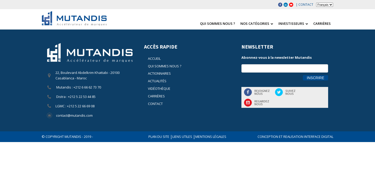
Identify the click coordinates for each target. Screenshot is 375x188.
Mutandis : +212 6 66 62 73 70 (78, 87)
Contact (155, 103)
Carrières (322, 23)
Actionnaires (159, 73)
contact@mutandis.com (74, 115)
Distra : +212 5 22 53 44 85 (75, 96)
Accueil (154, 58)
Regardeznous (261, 102)
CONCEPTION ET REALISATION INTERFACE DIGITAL (295, 136)
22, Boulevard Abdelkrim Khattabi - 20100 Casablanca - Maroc (87, 75)
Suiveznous (290, 92)
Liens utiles (182, 136)
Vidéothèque (159, 88)
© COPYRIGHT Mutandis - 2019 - (67, 136)
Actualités (157, 81)
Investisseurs (293, 23)
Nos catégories (256, 23)
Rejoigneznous (262, 92)
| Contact (304, 4)
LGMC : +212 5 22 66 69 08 (75, 106)
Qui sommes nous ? (217, 23)
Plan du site (159, 136)
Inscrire (315, 78)
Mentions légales (210, 136)
